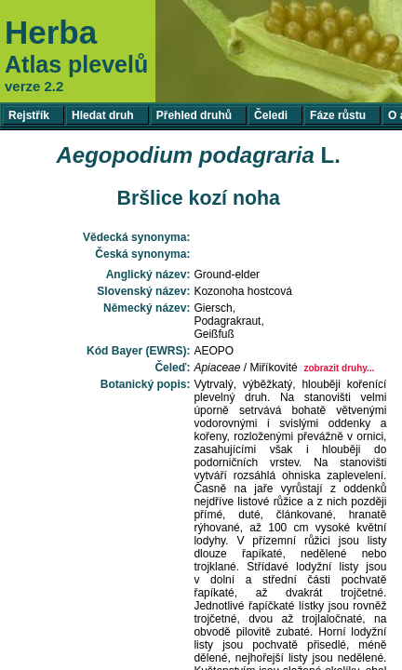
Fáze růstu (338, 115)
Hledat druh (103, 115)
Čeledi (271, 115)
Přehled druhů (194, 115)
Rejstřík (28, 115)
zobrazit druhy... (338, 368)
